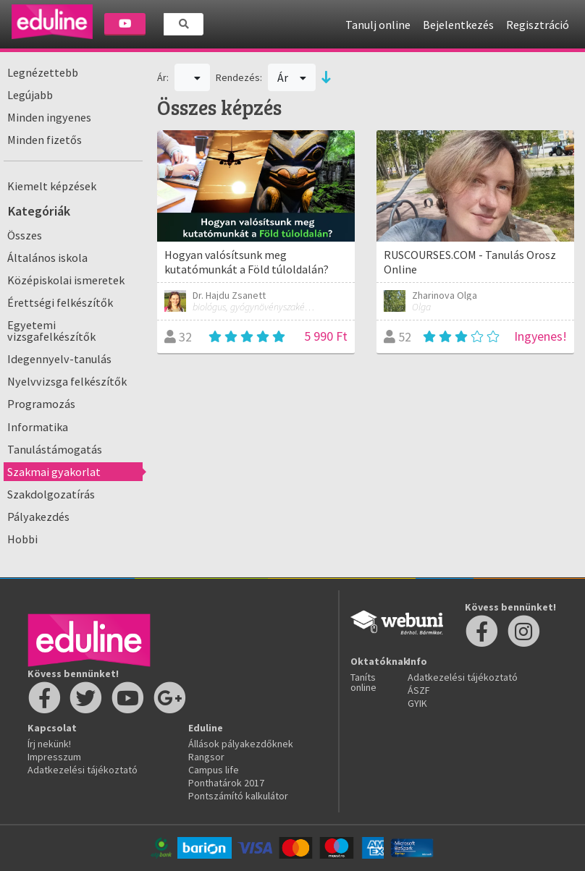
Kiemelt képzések (51, 186)
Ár (292, 77)
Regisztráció (537, 24)
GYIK (417, 703)
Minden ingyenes (49, 117)
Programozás (41, 403)
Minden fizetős (44, 139)
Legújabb (30, 95)
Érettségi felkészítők (60, 302)
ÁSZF (419, 690)
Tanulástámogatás (54, 449)
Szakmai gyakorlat (54, 471)
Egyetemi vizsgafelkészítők (51, 331)
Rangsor (206, 756)
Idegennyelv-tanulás (59, 359)
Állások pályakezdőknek (240, 743)
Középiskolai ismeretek (66, 280)
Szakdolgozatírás (51, 494)
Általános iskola (47, 257)
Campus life (213, 769)
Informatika (37, 427)
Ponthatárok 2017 (226, 782)
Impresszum (54, 756)
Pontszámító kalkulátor (238, 795)
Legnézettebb (42, 72)
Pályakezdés (38, 516)
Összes (24, 235)
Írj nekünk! (49, 743)
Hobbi (22, 539)
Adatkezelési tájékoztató (83, 769)
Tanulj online (378, 24)
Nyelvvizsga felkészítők (67, 381)
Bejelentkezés (458, 24)
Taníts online (363, 682)
